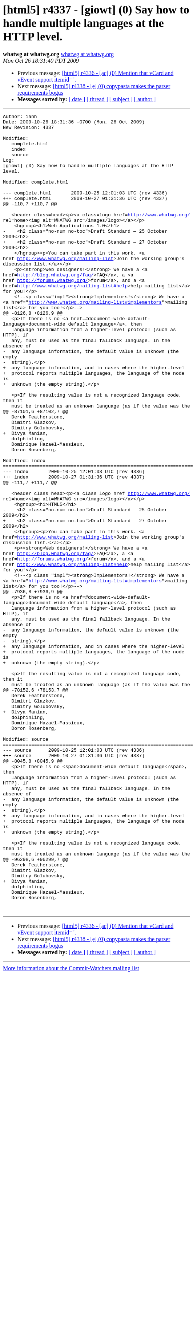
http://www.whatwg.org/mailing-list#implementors (95, 340)
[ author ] (145, 99)
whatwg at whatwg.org (87, 54)
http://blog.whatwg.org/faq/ (55, 307)
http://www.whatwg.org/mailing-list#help (72, 320)
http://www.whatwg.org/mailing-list (65, 287)
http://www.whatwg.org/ (159, 235)
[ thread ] (97, 99)
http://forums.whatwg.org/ (52, 314)
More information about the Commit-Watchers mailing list (71, 1128)
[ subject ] (121, 99)
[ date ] (77, 99)
